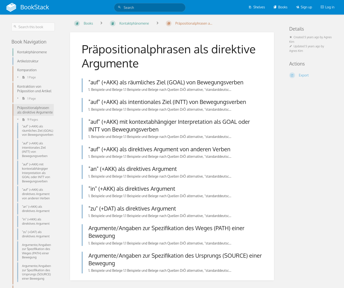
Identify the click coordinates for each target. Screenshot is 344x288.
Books (280, 7)
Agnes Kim (296, 51)
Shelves (256, 7)
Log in (327, 7)
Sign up (304, 7)
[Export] (310, 75)
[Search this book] (33, 26)
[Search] (120, 7)
